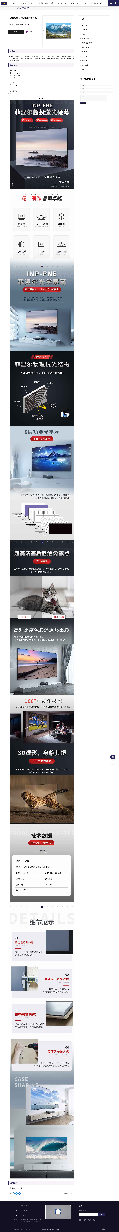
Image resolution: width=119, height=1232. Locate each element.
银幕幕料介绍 (31, 3)
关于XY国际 (64, 3)
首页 (14, 3)
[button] (73, 31)
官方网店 (79, 3)
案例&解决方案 (49, 3)
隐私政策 (49, 1229)
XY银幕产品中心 (22, 3)
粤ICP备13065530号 (57, 1229)
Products (12, 8)
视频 (101, 3)
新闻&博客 (40, 3)
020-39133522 (25, 1206)
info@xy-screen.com (27, 1215)
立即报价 (16, 32)
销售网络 (86, 3)
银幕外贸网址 (94, 3)
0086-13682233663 (27, 1210)
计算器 (57, 3)
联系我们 (72, 3)
